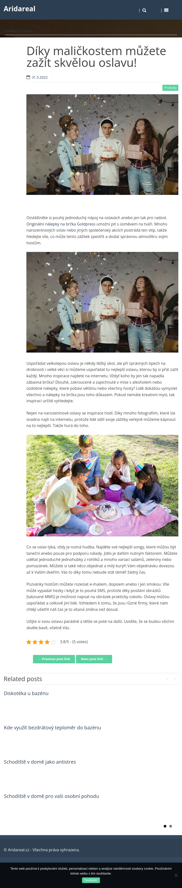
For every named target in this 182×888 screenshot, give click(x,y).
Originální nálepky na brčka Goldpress (61, 224)
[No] (175, 875)
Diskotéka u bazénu (26, 693)
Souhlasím (91, 880)
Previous (167, 678)
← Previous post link (54, 659)
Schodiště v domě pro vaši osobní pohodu (51, 796)
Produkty (26, 31)
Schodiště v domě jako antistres (40, 761)
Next (174, 678)
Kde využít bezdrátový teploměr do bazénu (52, 727)
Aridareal (19, 8)
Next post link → (94, 659)
